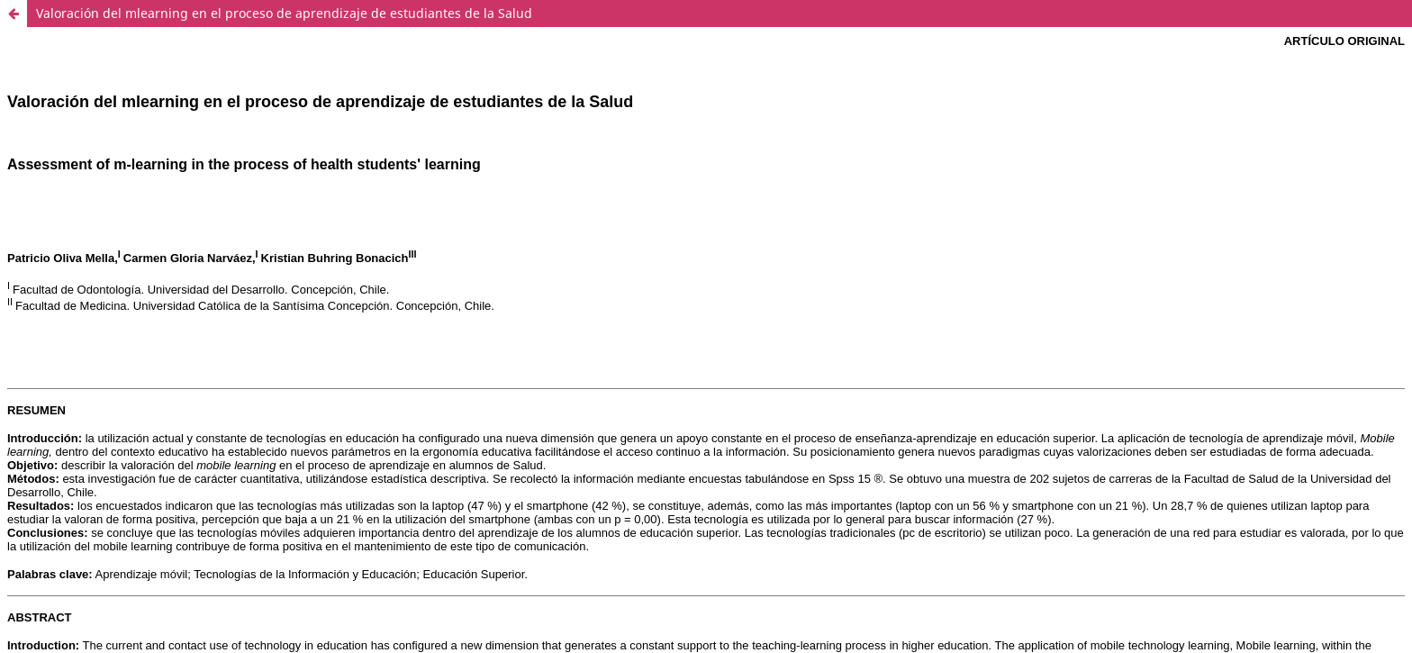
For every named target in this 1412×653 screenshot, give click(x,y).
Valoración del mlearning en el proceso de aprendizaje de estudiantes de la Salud (284, 13)
